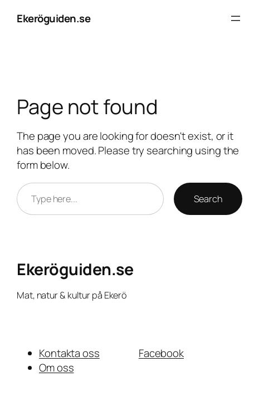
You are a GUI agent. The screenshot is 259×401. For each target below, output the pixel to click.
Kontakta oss (69, 353)
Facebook (161, 353)
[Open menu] (235, 18)
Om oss (56, 367)
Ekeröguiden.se (53, 18)
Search (208, 199)
